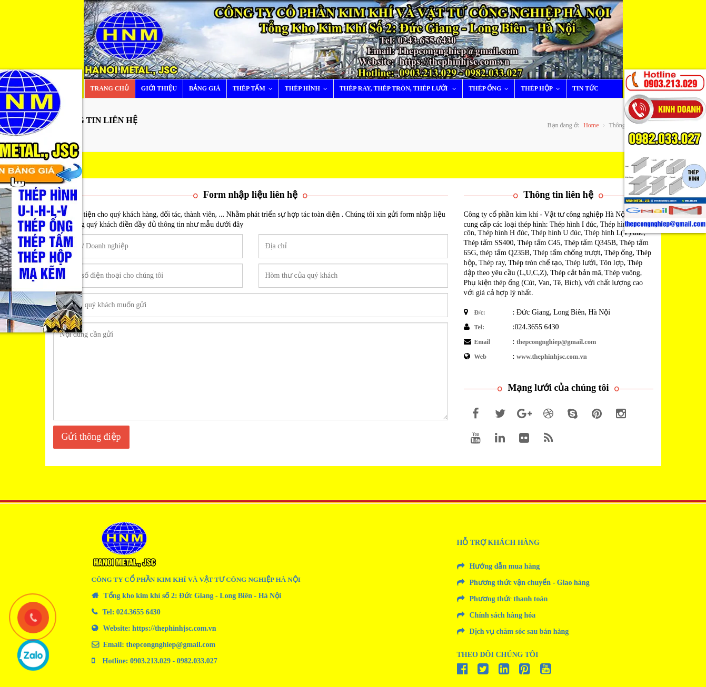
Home (591, 125)
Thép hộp (543, 88)
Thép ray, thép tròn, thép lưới (401, 88)
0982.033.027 (197, 661)
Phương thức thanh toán (509, 599)
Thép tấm (255, 88)
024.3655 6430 (138, 612)
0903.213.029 (150, 661)
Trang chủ (110, 88)
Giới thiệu (159, 88)
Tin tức (585, 88)
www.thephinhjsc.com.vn (551, 356)
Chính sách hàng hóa (503, 615)
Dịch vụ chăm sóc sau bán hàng (519, 631)
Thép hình (308, 88)
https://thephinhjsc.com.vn (174, 628)
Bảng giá (205, 88)
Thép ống (491, 88)
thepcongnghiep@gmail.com (556, 342)
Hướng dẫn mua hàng (505, 566)
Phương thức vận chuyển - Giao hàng (530, 583)
